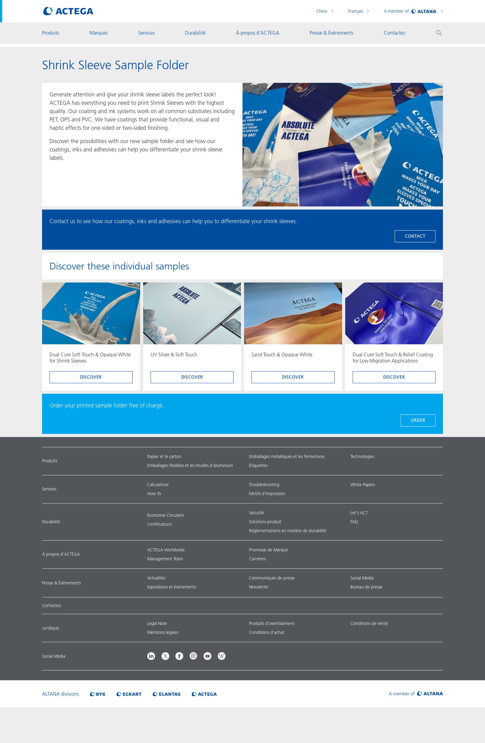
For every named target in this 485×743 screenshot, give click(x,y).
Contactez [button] (394, 33)
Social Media (362, 578)
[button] (439, 33)
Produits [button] (50, 33)
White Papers (362, 484)
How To (154, 493)
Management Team (165, 559)
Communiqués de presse (272, 578)
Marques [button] (98, 33)
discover (91, 377)
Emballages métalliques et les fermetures (286, 456)
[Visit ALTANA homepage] (416, 694)
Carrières (257, 559)
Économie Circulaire (165, 515)
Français (356, 11)
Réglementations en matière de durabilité (287, 530)
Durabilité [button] (195, 33)
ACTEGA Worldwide (166, 550)
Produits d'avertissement (271, 623)
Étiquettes (258, 465)
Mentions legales (162, 632)
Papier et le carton (164, 456)
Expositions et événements (171, 587)
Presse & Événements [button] (331, 33)
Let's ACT (359, 513)
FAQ (354, 521)
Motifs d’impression (267, 493)
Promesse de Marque (268, 550)
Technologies (362, 456)
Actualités (156, 578)
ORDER (418, 420)
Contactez (51, 605)
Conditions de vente (369, 623)
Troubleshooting (264, 484)
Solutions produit (265, 521)
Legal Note (157, 623)
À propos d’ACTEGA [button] (257, 33)
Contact (415, 236)
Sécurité (256, 513)
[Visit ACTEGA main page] (68, 11)
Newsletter (259, 587)
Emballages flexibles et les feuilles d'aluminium (190, 465)
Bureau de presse (366, 587)
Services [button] (146, 33)
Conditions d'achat (266, 632)
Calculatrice (158, 484)
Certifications (159, 524)
